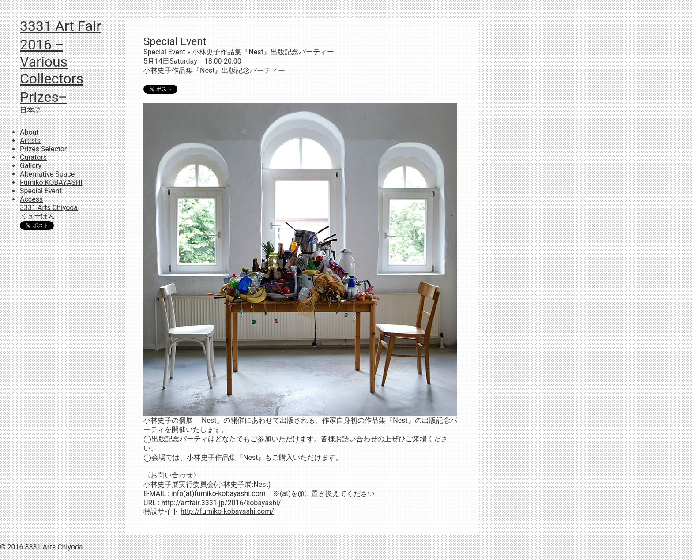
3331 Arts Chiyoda (49, 207)
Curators (33, 157)
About (29, 132)
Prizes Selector (43, 149)
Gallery (30, 166)
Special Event (41, 191)
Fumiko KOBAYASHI (51, 182)
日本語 (30, 110)
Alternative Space (47, 174)
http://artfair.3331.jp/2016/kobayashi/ (221, 503)
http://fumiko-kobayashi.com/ (227, 511)
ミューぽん (37, 216)
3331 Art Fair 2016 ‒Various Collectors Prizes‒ (60, 61)
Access (31, 199)
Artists (30, 140)
